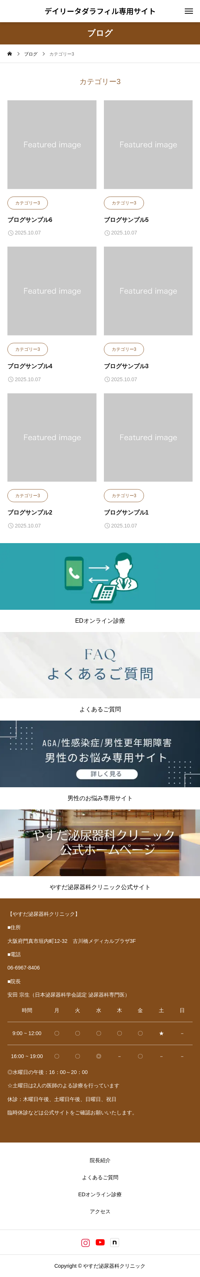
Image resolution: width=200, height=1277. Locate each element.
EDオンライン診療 (100, 1194)
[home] (9, 54)
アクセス (100, 1211)
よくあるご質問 (100, 1177)
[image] (51, 148)
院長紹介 (100, 1160)
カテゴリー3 (27, 203)
